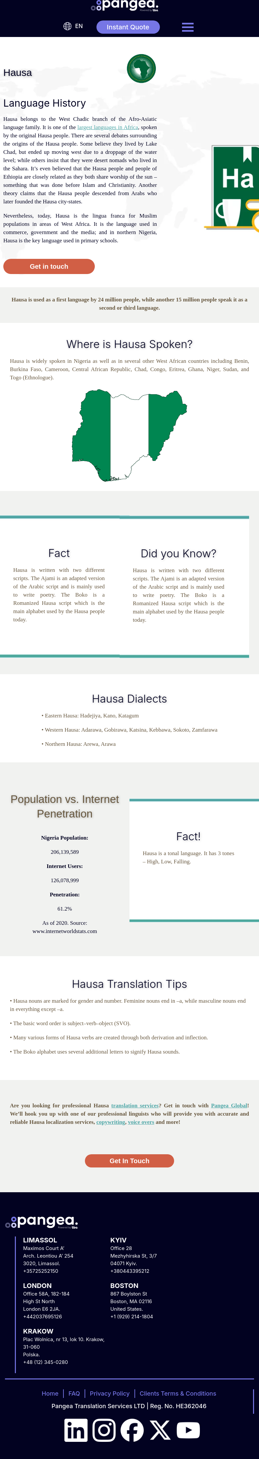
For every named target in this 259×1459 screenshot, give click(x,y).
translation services (135, 1105)
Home (50, 1393)
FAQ (74, 1393)
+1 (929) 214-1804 (131, 1316)
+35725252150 (40, 1271)
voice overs (141, 1122)
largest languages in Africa (107, 127)
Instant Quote (128, 27)
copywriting (110, 1122)
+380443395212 (129, 1271)
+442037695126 (42, 1316)
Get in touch (49, 266)
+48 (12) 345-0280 (45, 1362)
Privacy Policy (110, 1393)
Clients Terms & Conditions (178, 1393)
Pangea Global (229, 1105)
